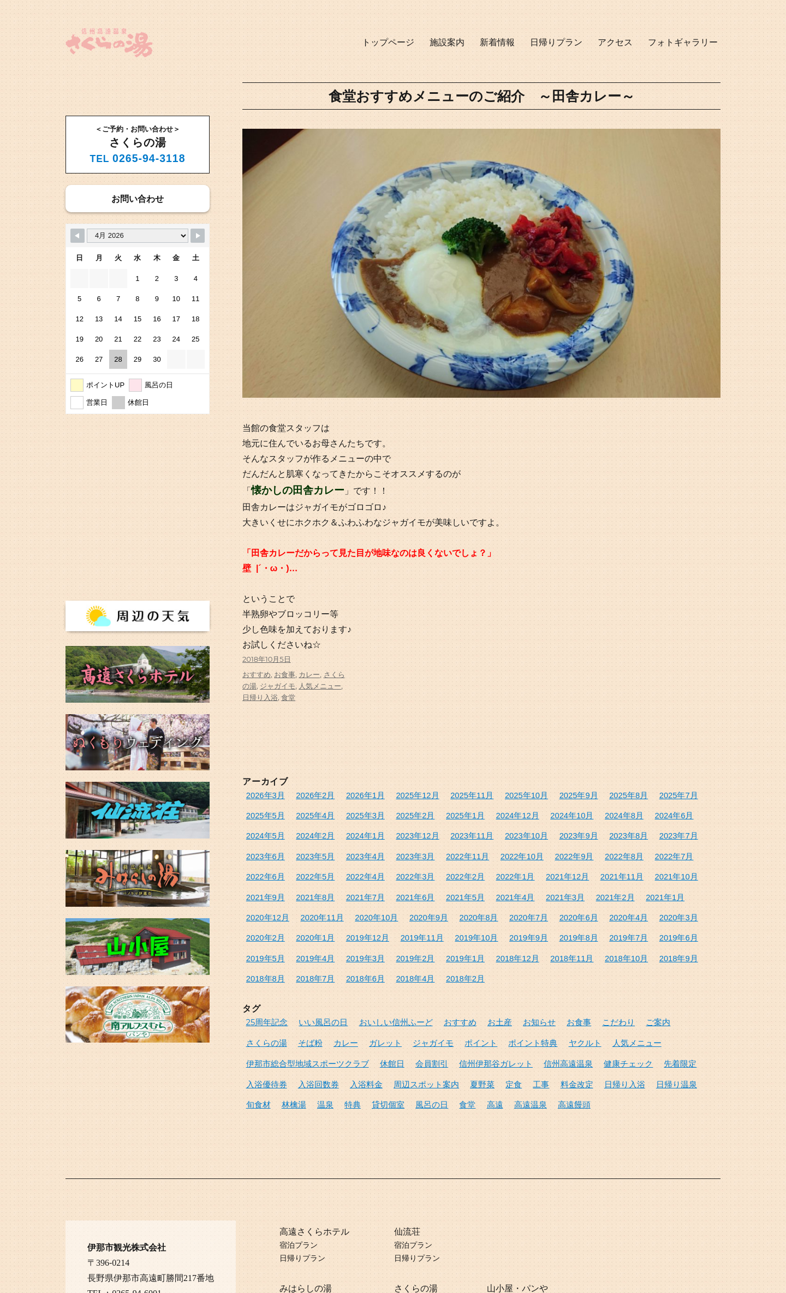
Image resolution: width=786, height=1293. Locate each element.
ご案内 (608, 979)
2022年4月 (623, 849)
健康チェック (432, 1015)
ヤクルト (466, 997)
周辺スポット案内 (660, 1015)
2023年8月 (495, 831)
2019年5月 (351, 921)
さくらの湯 (646, 979)
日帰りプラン (556, 42)
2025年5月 (671, 795)
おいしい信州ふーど (377, 979)
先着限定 (478, 1015)
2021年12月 (353, 867)
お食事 (284, 674)
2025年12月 (396, 795)
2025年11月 (444, 795)
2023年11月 (357, 831)
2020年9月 (583, 885)
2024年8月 (535, 813)
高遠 (676, 1033)
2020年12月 (441, 885)
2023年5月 (627, 831)
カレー (309, 674)
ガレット (291, 997)
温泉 (526, 1033)
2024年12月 (441, 813)
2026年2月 (307, 795)
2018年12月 (573, 921)
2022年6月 (535, 849)
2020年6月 (262, 903)
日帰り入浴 (260, 697)
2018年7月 (351, 939)
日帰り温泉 (427, 1033)
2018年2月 (483, 939)
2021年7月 (583, 867)
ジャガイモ (277, 685)
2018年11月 (621, 921)
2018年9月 (262, 939)
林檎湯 (497, 1033)
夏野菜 (256, 1033)
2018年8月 (307, 939)
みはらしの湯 (305, 1233)
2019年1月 (527, 921)
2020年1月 (439, 903)
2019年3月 (439, 921)
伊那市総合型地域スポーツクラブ (597, 997)
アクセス (615, 42)
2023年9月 (451, 831)
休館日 (671, 997)
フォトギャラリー (683, 42)
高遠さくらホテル (314, 1176)
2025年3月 (307, 813)
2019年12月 (485, 903)
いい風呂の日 (313, 979)
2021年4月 (262, 885)
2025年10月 (492, 795)
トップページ (388, 42)
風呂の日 (620, 1033)
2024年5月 (623, 813)
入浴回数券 (565, 1015)
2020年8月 (627, 885)
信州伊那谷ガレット (316, 1015)
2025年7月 (627, 795)
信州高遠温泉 (379, 1015)
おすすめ (256, 674)
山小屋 (500, 1233)
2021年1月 (395, 885)
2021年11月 (401, 867)
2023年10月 (405, 831)
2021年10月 (449, 867)
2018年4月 (439, 939)
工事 (308, 1033)
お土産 (468, 979)
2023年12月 (308, 831)
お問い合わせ (137, 198)
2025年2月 (351, 813)
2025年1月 (395, 813)
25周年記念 (264, 979)
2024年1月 (262, 831)
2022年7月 (491, 849)
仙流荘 (407, 1176)
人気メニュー (320, 685)
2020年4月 (307, 903)
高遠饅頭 (298, 1051)
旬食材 (466, 1033)
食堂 (288, 697)
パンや (535, 1233)
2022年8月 (447, 849)
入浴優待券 (520, 1015)
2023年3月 (262, 849)
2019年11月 (533, 903)
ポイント (375, 997)
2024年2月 (667, 813)
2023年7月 (539, 831)
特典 (550, 1033)
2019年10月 (581, 903)
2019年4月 (395, 921)
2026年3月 (262, 795)
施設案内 (447, 42)
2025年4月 (262, 813)
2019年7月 (262, 921)
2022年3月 (667, 849)
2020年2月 (395, 903)
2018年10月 (669, 921)
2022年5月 (579, 849)
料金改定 (340, 1033)
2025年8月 (583, 795)
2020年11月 (489, 885)
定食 (284, 1033)
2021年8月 (539, 867)
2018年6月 (395, 939)
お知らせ (503, 979)
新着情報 (497, 42)
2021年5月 (671, 867)
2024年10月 (489, 813)
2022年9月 (403, 849)
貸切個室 (581, 1033)
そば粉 (685, 979)
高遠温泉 (260, 1051)
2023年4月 (671, 831)
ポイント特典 (421, 997)
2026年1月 (351, 795)
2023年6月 (583, 831)
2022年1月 (307, 867)
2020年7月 (671, 885)
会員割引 (260, 1015)
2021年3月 (307, 885)
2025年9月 (539, 795)
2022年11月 (308, 849)
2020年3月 (351, 903)
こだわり (573, 979)
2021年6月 (627, 867)
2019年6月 (307, 921)
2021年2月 (351, 885)
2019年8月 (671, 903)
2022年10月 (357, 849)
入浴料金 (607, 1015)
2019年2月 (483, 921)
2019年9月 (627, 903)
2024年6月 (579, 813)
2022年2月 (262, 867)
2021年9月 (495, 867)
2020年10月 (537, 885)
